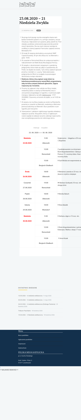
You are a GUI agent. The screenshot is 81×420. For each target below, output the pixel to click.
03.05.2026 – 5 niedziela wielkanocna (30, 300)
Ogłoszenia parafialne (25, 339)
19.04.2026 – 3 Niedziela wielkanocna (30, 315)
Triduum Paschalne (24, 311)
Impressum (22, 344)
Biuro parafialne (23, 335)
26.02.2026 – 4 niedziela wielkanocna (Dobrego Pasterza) (36, 304)
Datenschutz (22, 348)
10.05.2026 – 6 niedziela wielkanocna (30, 296)
